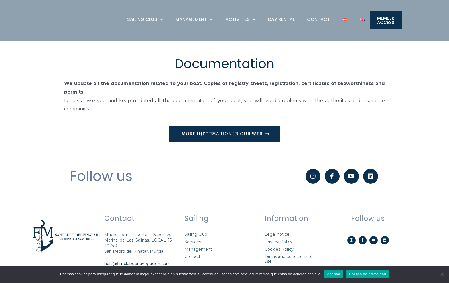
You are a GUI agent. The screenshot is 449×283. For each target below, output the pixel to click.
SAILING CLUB (145, 16)
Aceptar (334, 274)
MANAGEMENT (194, 16)
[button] (386, 22)
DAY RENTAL (281, 16)
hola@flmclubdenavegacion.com (137, 265)
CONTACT (318, 16)
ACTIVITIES (240, 16)
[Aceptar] (442, 274)
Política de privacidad (367, 274)
